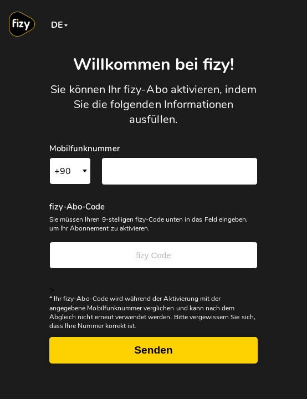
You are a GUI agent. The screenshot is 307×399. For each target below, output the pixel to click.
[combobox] (57, 24)
